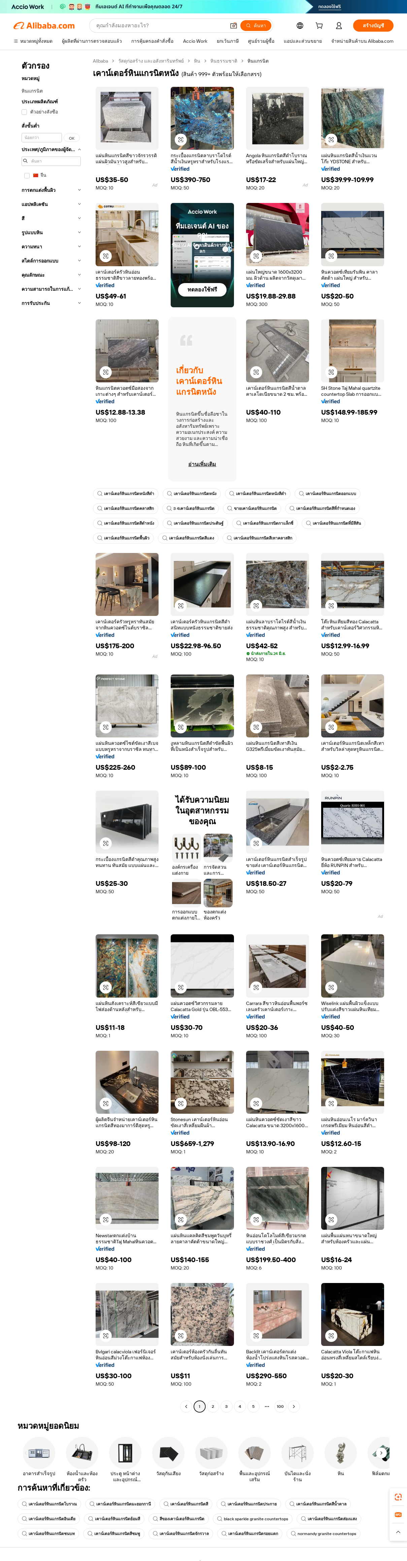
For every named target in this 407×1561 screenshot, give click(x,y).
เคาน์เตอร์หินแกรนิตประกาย (249, 1504)
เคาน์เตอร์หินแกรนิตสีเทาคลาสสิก (259, 538)
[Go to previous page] (186, 1406)
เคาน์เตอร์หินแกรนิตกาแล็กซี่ (264, 523)
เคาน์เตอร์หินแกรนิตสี (186, 1504)
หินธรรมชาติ (223, 61)
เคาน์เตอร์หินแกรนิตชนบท (48, 1533)
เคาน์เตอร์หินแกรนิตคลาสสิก (125, 508)
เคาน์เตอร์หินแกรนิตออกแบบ (327, 493)
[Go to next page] (294, 1406)
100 (280, 1406)
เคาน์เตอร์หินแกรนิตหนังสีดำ (125, 493)
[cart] (320, 26)
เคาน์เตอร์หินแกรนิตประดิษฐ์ (195, 523)
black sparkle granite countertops (252, 1519)
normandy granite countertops (323, 1533)
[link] (398, 1497)
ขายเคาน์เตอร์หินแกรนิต (252, 508)
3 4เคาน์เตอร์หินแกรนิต (190, 508)
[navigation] (51, 734)
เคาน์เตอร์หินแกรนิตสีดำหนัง (125, 523)
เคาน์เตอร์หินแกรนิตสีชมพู (114, 1533)
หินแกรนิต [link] (258, 61)
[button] (234, 26)
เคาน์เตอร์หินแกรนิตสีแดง (188, 538)
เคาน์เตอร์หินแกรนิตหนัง (191, 493)
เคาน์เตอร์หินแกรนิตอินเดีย (48, 1519)
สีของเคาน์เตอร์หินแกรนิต (178, 1519)
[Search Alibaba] (160, 25)
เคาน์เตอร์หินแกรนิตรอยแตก (250, 1533)
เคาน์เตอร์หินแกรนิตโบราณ (49, 1504)
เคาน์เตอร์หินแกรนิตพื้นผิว (123, 538)
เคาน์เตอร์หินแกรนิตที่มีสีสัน (333, 523)
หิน (197, 61)
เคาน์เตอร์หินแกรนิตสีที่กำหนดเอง (322, 508)
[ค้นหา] (255, 25)
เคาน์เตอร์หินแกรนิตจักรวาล (181, 1533)
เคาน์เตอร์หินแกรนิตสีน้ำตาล (318, 1504)
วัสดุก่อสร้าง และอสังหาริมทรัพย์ (151, 61)
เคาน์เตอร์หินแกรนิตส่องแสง (329, 1519)
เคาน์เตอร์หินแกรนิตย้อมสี (114, 1519)
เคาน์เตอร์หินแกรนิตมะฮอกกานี (120, 1504)
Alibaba (100, 61)
